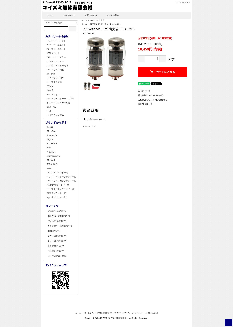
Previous (87, 58)
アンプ (50, 86)
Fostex (50, 127)
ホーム (48, 15)
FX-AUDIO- (52, 164)
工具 (49, 111)
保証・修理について (57, 241)
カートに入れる (162, 71)
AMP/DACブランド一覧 (58, 185)
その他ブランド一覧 (56, 197)
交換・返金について (57, 236)
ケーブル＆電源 (54, 82)
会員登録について (56, 246)
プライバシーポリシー (133, 313)
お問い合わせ (88, 15)
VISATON (51, 152)
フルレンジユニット (56, 40)
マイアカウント (181, 2)
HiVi (49, 147)
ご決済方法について (57, 221)
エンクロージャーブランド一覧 (61, 176)
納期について (54, 231)
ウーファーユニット (56, 49)
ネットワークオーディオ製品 (60, 98)
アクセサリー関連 (55, 78)
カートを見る (110, 15)
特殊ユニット (53, 53)
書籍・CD (51, 107)
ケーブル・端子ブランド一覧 (60, 189)
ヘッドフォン (53, 94)
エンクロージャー (55, 61)
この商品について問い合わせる (152, 100)
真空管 (93, 20)
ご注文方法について (57, 211)
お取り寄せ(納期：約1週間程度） (155, 38)
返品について (144, 91)
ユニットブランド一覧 (57, 172)
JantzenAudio (53, 156)
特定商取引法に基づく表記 (150, 95)
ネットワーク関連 (55, 69)
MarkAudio (52, 131)
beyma (50, 139)
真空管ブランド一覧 (98, 24)
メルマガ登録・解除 (57, 256)
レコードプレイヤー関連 (58, 103)
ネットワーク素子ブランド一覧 (61, 181)
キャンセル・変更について (60, 226)
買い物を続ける (145, 104)
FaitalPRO (52, 143)
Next (123, 58)
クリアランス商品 (55, 115)
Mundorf (51, 160)
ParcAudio (52, 135)
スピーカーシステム (56, 57)
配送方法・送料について (59, 216)
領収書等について (56, 251)
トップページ (67, 15)
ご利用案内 (88, 313)
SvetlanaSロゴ (115, 24)
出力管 (101, 20)
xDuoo (50, 168)
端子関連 (51, 74)
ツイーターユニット (56, 45)
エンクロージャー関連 (57, 65)
